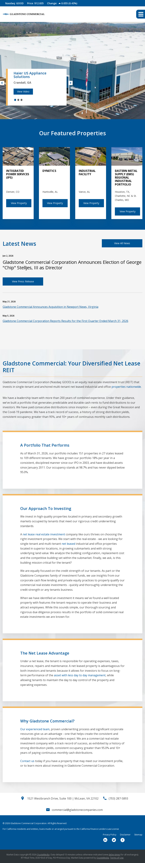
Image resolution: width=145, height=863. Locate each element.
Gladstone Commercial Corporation (28, 823)
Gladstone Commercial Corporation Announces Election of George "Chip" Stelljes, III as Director (72, 265)
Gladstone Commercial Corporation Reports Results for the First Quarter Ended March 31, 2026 (65, 321)
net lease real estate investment (44, 534)
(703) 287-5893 (118, 798)
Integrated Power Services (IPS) (17, 174)
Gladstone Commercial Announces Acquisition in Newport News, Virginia (50, 307)
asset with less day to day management (80, 675)
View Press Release (23, 281)
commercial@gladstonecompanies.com (77, 810)
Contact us (27, 761)
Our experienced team (35, 729)
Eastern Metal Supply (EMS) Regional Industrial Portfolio (126, 177)
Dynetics (49, 171)
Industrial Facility (87, 172)
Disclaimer (125, 835)
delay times (114, 854)
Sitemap (138, 835)
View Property (19, 203)
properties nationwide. (126, 387)
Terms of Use (117, 857)
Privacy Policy (109, 835)
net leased (68, 544)
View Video (23, 91)
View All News (122, 243)
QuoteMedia (43, 854)
